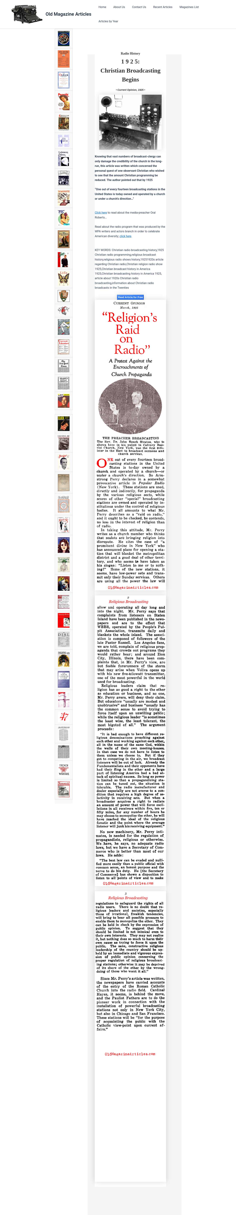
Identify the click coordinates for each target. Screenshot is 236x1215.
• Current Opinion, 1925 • (130, 88)
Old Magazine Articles (69, 13)
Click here (101, 211)
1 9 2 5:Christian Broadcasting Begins (130, 69)
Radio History (130, 52)
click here (126, 235)
